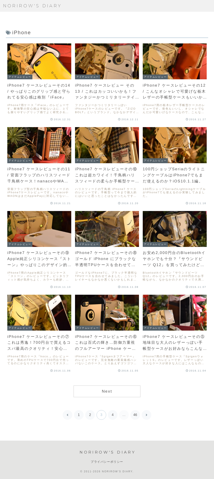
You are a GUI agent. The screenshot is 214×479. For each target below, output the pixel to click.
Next (107, 391)
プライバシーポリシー (107, 462)
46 (135, 415)
